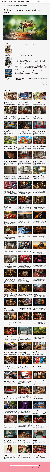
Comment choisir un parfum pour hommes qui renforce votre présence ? (10, 116)
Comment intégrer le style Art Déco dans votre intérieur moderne (39, 161)
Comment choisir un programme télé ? (39, 307)
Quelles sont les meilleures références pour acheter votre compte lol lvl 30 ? (10, 279)
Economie (4, 1)
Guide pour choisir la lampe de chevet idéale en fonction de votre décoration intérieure (39, 131)
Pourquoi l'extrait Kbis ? (22, 307)
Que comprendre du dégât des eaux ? (10, 250)
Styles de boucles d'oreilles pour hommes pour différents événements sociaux (10, 161)
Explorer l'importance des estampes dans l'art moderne (10, 131)
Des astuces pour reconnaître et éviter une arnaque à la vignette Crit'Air (10, 381)
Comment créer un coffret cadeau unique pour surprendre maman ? (9, 102)
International (10, 1)
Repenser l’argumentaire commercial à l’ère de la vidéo (8, 66)
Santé (15, 1)
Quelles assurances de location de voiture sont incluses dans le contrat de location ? (10, 352)
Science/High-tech (21, 1)
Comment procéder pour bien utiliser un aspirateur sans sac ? (39, 352)
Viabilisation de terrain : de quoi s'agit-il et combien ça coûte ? (38, 250)
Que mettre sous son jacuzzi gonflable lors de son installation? (10, 396)
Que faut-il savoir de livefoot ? (23, 220)
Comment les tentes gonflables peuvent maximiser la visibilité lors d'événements (24, 146)
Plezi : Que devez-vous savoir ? (23, 235)
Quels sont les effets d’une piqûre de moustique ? (30, 45)
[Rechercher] (40, 1)
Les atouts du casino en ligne (23, 395)
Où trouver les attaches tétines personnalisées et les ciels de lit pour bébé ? (10, 322)
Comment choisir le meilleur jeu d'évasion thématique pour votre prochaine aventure (23, 131)
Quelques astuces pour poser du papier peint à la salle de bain (9, 440)
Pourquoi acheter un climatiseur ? (10, 410)
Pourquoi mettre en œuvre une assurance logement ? (23, 440)
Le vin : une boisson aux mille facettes (39, 321)
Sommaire (31, 43)
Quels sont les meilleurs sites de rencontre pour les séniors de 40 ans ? (25, 322)
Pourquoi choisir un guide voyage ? (24, 424)
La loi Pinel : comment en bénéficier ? (39, 190)
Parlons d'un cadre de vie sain (38, 336)
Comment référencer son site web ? (24, 380)
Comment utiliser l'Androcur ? (23, 410)
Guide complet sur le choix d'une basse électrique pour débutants (24, 161)
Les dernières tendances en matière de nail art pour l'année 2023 (10, 190)
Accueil (4, 5)
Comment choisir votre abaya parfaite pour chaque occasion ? (39, 116)
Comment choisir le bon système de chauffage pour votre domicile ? (24, 116)
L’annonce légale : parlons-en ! (38, 235)
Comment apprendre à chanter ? (38, 220)
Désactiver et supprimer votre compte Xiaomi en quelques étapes (39, 366)
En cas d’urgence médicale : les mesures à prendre (38, 425)
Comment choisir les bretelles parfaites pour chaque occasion (9, 175)
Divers (27, 1)
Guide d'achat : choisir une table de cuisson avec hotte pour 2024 (24, 175)
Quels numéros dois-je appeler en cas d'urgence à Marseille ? (24, 366)
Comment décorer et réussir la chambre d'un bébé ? (38, 396)
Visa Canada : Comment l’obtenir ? (39, 278)
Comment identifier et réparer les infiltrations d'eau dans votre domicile (39, 175)
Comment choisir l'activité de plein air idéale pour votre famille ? (39, 102)
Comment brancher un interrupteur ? (24, 250)
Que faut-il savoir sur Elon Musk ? (39, 264)
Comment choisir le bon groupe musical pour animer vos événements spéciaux (39, 146)
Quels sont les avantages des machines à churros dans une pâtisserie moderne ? (10, 294)
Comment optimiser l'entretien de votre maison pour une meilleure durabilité (9, 146)
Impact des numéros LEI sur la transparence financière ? (8, 78)
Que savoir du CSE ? (22, 293)
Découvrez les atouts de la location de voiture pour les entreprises (25, 352)
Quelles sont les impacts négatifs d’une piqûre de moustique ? (30, 46)
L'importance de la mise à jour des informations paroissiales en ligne (24, 102)
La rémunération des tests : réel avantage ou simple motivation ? (8, 54)
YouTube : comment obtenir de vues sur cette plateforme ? (24, 264)
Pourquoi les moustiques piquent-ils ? (30, 44)
